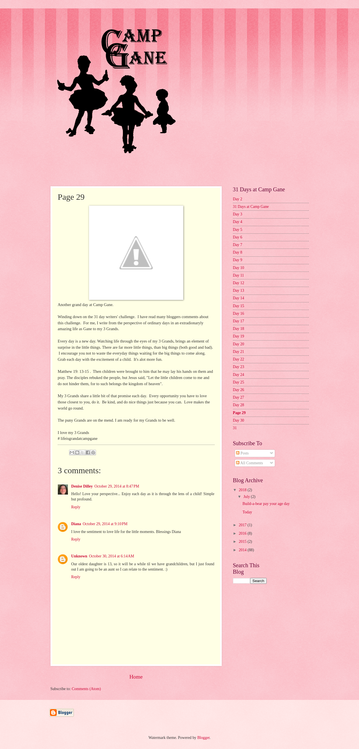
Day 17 (238, 321)
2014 (243, 550)
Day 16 (238, 313)
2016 (243, 533)
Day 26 (238, 390)
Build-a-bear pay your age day (266, 504)
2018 (243, 490)
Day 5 (237, 230)
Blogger (203, 738)
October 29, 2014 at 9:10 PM (105, 524)
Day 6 (237, 237)
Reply (76, 507)
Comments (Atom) (86, 689)
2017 (243, 525)
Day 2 (237, 199)
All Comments (249, 463)
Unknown (79, 556)
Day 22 (238, 359)
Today (247, 512)
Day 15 (238, 306)
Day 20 (238, 344)
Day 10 (238, 268)
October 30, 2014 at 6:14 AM (111, 556)
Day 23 (238, 367)
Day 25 (238, 382)
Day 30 (238, 420)
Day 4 (237, 222)
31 (235, 428)
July (247, 497)
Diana (76, 524)
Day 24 (238, 375)
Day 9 (237, 260)
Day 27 (238, 397)
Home (136, 677)
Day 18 (238, 329)
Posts (242, 453)
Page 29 (239, 413)
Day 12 (238, 283)
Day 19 (238, 336)
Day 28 (238, 405)
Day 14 (238, 298)
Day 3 (237, 214)
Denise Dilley (82, 486)
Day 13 (238, 290)
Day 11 (238, 275)
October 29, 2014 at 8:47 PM (117, 486)
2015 (243, 541)
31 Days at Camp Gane (251, 207)
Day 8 (237, 252)
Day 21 (238, 352)
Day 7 (237, 245)
